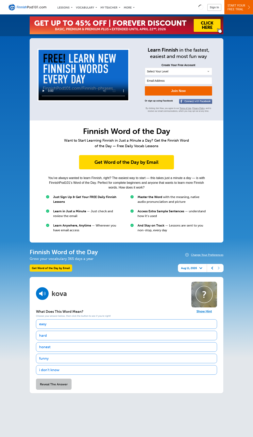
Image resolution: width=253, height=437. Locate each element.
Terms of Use (185, 108)
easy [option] (42, 324)
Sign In (214, 7)
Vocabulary (85, 7)
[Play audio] (42, 293)
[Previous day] (212, 268)
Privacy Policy (198, 108)
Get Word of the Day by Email (126, 162)
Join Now (178, 91)
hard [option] (43, 335)
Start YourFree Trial (239, 7)
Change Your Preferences (207, 255)
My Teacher (108, 7)
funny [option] (44, 358)
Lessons (63, 7)
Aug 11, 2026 (189, 268)
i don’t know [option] (49, 370)
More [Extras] (128, 7)
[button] (200, 7)
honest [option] (44, 347)
